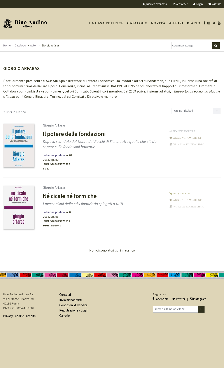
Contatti (65, 295)
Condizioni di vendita (73, 305)
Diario (193, 23)
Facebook (160, 299)
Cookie (19, 316)
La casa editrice (106, 23)
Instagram (198, 299)
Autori (176, 23)
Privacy (8, 316)
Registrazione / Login (73, 310)
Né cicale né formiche (70, 196)
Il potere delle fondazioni (74, 133)
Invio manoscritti (70, 300)
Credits (31, 316)
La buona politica (54, 155)
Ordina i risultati (183, 111)
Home (6, 45)
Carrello (64, 315)
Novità (158, 23)
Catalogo (137, 23)
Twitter (178, 299)
